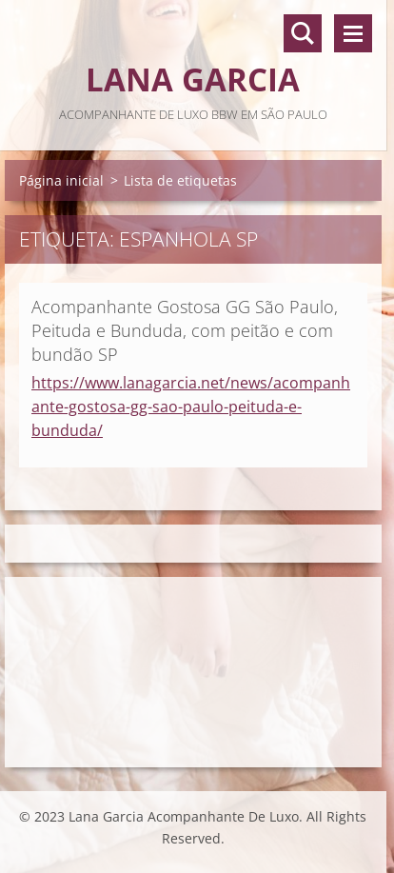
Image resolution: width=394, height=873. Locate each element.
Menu (353, 33)
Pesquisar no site (303, 33)
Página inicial (61, 180)
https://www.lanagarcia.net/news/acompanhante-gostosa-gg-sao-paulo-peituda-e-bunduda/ (190, 406)
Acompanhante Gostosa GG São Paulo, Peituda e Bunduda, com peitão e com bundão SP (184, 330)
